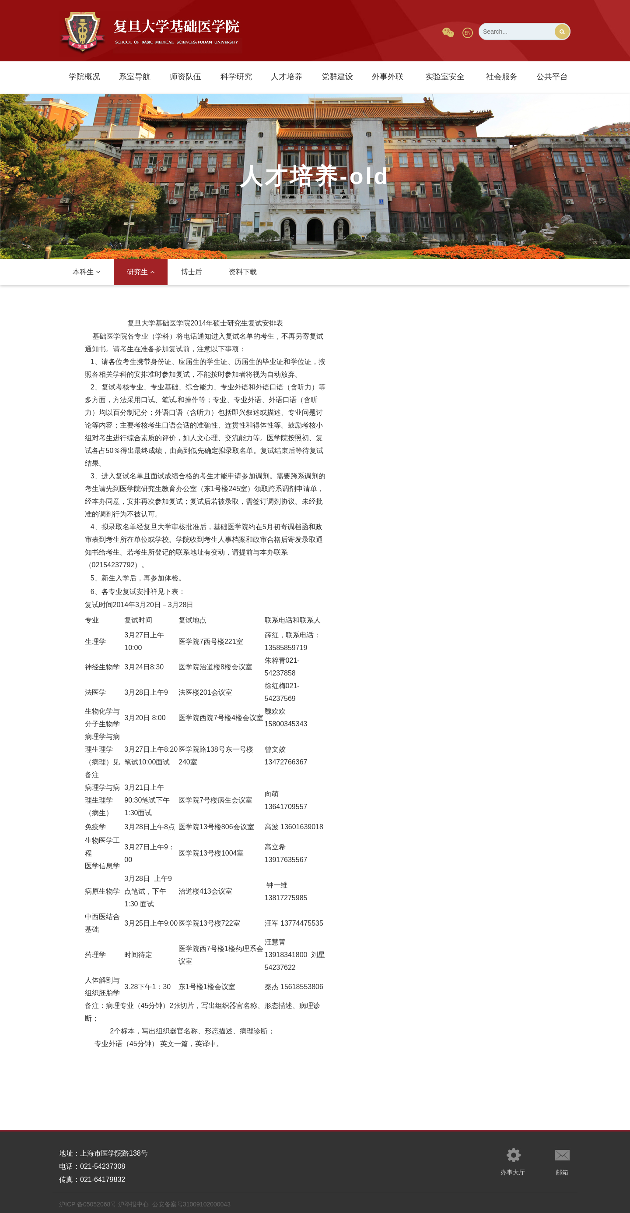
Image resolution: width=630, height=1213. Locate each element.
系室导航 (134, 76)
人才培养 (286, 76)
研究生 (140, 272)
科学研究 (236, 76)
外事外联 (387, 76)
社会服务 (502, 76)
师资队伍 (185, 76)
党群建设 (337, 76)
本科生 (86, 272)
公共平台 (552, 76)
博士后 (191, 272)
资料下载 (243, 272)
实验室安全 (445, 76)
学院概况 (84, 76)
